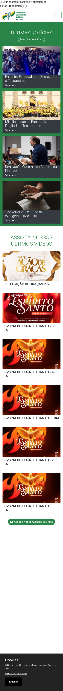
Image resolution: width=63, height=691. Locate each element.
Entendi (13, 681)
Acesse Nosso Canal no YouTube (31, 521)
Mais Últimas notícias (31, 39)
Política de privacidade (16, 673)
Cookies (11, 660)
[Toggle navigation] (58, 15)
